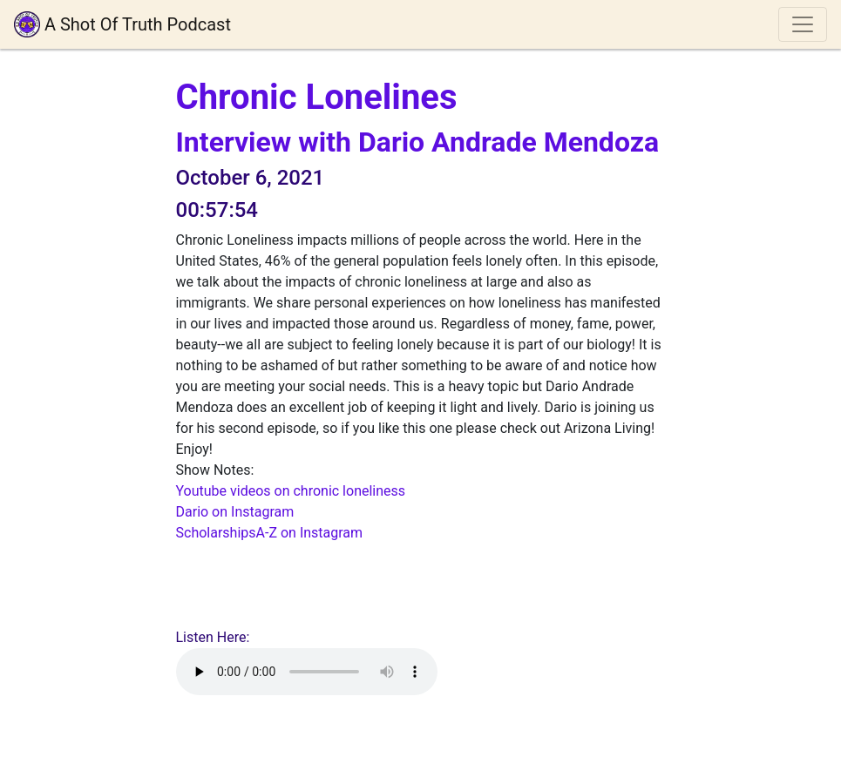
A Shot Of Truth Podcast (122, 24)
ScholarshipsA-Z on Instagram (269, 532)
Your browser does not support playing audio (306, 671)
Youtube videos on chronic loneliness (291, 491)
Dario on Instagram (235, 512)
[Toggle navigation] (802, 24)
